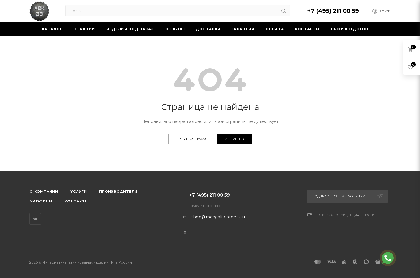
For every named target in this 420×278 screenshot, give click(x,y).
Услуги (78, 191)
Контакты (76, 201)
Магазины (40, 201)
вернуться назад (190, 139)
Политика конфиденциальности (344, 215)
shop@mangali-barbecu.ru (218, 216)
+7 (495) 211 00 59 (333, 11)
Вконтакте (35, 219)
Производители (118, 191)
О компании (43, 191)
